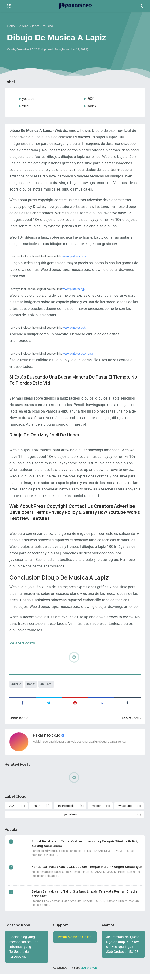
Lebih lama (131, 718)
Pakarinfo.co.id (47, 735)
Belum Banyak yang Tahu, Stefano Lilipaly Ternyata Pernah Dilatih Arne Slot (84, 893)
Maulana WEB (88, 967)
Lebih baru (18, 718)
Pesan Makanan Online (74, 937)
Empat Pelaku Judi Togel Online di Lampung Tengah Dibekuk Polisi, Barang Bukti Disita (85, 843)
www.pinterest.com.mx (77, 353)
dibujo (17, 684)
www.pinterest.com (75, 256)
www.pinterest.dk (74, 327)
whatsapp (125, 805)
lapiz (32, 684)
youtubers (70, 814)
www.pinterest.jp (73, 289)
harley (91, 106)
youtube (28, 99)
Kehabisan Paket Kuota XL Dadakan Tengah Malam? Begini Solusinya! (87, 866)
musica (46, 684)
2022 (26, 106)
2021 (91, 99)
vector (96, 805)
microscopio (66, 805)
